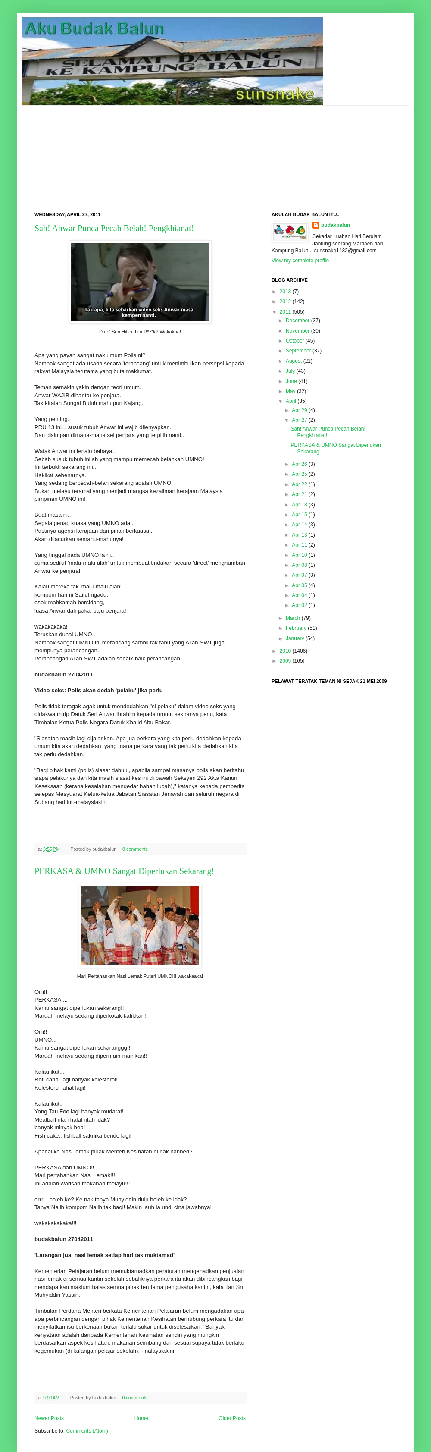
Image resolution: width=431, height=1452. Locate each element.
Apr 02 (299, 605)
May (291, 391)
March (293, 618)
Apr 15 (299, 515)
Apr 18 (299, 505)
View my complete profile (300, 261)
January (295, 638)
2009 (285, 661)
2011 (285, 312)
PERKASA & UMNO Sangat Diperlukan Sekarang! (124, 871)
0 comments (135, 849)
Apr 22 (299, 484)
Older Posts (232, 1418)
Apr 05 (299, 585)
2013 (285, 292)
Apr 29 (299, 410)
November (297, 331)
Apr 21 (299, 494)
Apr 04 (299, 595)
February (296, 628)
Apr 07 (299, 575)
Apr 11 (299, 545)
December (297, 320)
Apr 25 (299, 474)
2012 (285, 302)
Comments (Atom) (87, 1431)
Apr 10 (299, 555)
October (295, 341)
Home (141, 1418)
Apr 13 (299, 535)
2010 (285, 651)
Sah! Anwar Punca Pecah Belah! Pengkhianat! (114, 228)
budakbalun (335, 225)
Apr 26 (299, 464)
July (290, 371)
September (298, 351)
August (294, 361)
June (291, 381)
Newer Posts (49, 1418)
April (291, 401)
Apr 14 (299, 525)
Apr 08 (299, 565)
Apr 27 (299, 420)
